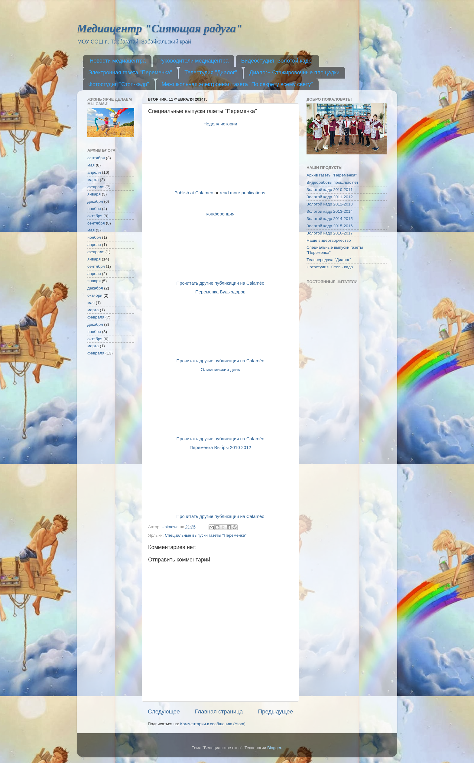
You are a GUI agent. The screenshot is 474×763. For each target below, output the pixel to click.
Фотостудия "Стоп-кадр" (118, 84)
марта (93, 179)
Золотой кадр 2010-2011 (330, 189)
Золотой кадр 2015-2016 (330, 226)
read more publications (242, 192)
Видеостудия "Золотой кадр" (277, 61)
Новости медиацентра (118, 61)
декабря (95, 201)
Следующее (164, 711)
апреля (94, 172)
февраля (95, 187)
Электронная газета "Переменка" (130, 73)
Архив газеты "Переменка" (332, 175)
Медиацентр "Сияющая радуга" (159, 28)
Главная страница (219, 711)
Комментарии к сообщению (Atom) (212, 724)
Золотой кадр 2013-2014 (330, 211)
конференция (220, 214)
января (94, 194)
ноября (94, 208)
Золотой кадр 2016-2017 (330, 233)
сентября (96, 158)
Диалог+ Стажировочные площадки (294, 73)
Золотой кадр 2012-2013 (330, 204)
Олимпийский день (220, 369)
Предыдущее (275, 711)
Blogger (274, 747)
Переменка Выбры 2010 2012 (220, 447)
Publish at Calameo (193, 192)
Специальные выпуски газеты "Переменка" (205, 535)
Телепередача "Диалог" (329, 259)
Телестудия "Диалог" (210, 73)
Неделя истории (220, 123)
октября (94, 216)
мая (91, 165)
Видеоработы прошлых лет (332, 182)
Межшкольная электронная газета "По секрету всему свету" (237, 84)
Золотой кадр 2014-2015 (330, 218)
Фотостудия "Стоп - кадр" (330, 267)
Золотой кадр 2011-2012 (330, 197)
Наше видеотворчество (329, 240)
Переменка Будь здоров (220, 291)
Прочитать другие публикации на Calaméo (220, 283)
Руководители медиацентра (193, 61)
